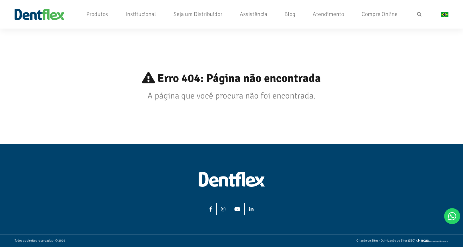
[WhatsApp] (452, 216)
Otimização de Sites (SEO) (398, 240)
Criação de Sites (367, 240)
